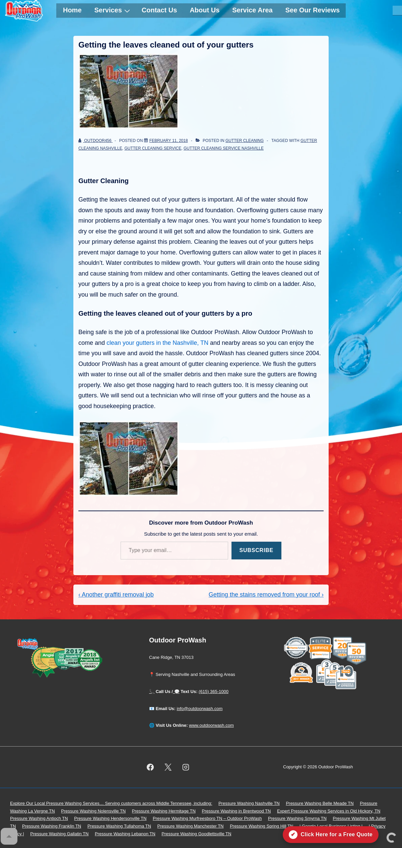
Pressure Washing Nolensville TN (93, 811)
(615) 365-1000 (213, 691)
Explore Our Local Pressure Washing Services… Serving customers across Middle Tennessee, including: (111, 803)
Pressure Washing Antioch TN (39, 818)
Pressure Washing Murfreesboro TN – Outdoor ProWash (207, 818)
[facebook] (150, 767)
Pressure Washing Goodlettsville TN (196, 833)
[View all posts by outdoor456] (95, 140)
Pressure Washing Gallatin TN (59, 833)
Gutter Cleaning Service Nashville (224, 148)
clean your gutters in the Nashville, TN (157, 342)
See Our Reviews (312, 10)
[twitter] (168, 767)
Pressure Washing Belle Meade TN (319, 803)
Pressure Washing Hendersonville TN (110, 818)
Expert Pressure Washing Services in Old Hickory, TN (328, 811)
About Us (204, 10)
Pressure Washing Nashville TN (249, 803)
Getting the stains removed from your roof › (266, 594)
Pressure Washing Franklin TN (51, 826)
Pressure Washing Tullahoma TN (119, 826)
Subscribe (256, 550)
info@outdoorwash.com (200, 708)
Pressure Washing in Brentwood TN (236, 811)
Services (113, 10)
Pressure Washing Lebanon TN (125, 833)
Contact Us (159, 10)
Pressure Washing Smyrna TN (297, 818)
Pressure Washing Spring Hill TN (261, 826)
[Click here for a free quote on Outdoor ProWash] (331, 834)
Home (72, 10)
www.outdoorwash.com (211, 725)
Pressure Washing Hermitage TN (164, 811)
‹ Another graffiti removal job (116, 594)
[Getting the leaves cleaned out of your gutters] (168, 140)
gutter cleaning (244, 140)
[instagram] (186, 767)
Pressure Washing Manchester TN (190, 826)
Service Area (252, 10)
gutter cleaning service (152, 148)
